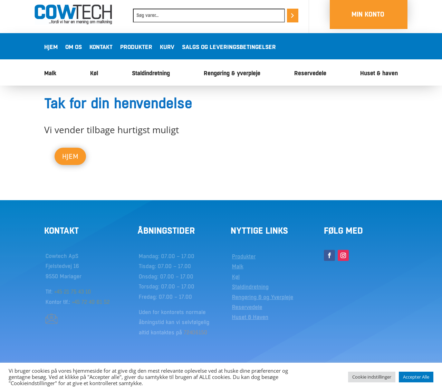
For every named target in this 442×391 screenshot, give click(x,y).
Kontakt (101, 47)
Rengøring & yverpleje (232, 74)
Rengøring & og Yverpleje (262, 297)
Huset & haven (379, 74)
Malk (50, 74)
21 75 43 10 (77, 292)
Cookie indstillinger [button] (371, 377)
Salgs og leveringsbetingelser (229, 47)
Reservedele (310, 74)
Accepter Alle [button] (416, 377)
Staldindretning (151, 74)
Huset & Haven (250, 317)
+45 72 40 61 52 (90, 302)
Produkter (136, 47)
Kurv (167, 47)
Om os (73, 47)
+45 (59, 292)
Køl (94, 74)
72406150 (195, 332)
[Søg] (292, 15)
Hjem (51, 47)
